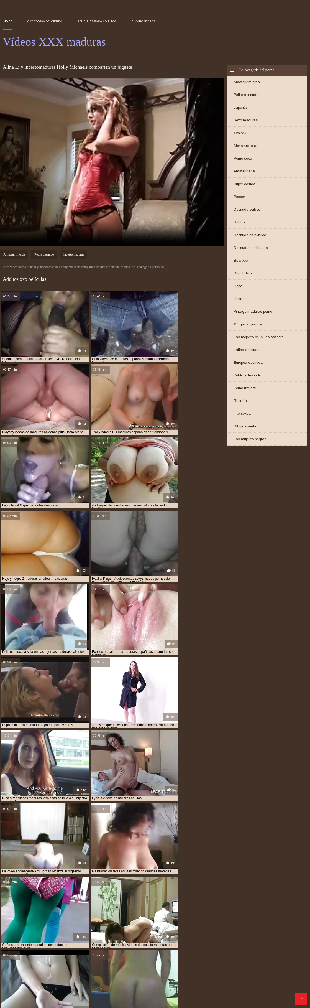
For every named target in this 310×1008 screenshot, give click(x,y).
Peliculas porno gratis (129, 964)
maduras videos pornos (145, 936)
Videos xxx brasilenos (83, 969)
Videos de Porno (202, 991)
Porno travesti (245, 388)
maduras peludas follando (245, 933)
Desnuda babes (247, 210)
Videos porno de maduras (168, 986)
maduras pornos (77, 936)
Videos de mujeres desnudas (101, 991)
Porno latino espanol (71, 955)
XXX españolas (249, 960)
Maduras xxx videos (153, 960)
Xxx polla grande (248, 325)
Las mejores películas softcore (258, 337)
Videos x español (214, 986)
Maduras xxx (93, 964)
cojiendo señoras (54, 927)
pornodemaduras (77, 943)
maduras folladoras (267, 930)
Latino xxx (37, 955)
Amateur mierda (247, 82)
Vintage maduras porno (253, 312)
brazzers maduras (19, 927)
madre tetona (133, 927)
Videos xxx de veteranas (243, 973)
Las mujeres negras (250, 439)
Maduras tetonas (238, 991)
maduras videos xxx (185, 936)
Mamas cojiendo (273, 991)
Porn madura (90, 986)
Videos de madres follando (261, 982)
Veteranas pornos (181, 982)
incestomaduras (73, 255)
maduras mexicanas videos (146, 933)
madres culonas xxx (167, 927)
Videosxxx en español (130, 973)
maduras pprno (108, 936)
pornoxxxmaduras (112, 943)
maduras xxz (13, 939)
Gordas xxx (14, 982)
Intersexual (243, 414)
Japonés (240, 108)
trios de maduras (60, 946)
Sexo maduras (246, 121)
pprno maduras (145, 943)
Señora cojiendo (259, 995)
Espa (297, 991)
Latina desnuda (247, 350)
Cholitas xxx (65, 964)
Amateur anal (245, 172)
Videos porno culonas (175, 964)
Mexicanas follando (255, 964)
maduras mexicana (104, 933)
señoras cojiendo (244, 943)
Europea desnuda (248, 363)
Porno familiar (189, 960)
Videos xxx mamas (43, 973)
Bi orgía (240, 401)
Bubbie (239, 223)
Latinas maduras (199, 973)
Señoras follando (104, 978)
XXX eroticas (60, 960)
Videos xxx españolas (26, 978)
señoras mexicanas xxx (22, 946)
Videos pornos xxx (171, 995)
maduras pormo (44, 936)
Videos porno (104, 982)
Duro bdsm (243, 274)
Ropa (238, 286)
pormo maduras (44, 943)
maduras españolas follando (172, 930)
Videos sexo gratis (40, 969)
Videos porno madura (54, 986)
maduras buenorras (41, 930)
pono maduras (15, 943)
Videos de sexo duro (260, 955)
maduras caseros (76, 930)
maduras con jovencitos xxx (120, 930)
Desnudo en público (250, 235)
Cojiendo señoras (67, 978)
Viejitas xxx (14, 955)
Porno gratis (25, 991)
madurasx (37, 939)
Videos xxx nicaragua (130, 995)
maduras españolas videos (223, 930)
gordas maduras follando (95, 927)
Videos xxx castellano (140, 982)
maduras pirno (285, 933)
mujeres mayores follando (193, 939)
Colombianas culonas (86, 973)
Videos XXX (225, 955)
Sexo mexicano (44, 982)
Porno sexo (243, 159)
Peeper (239, 197)
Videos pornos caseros (55, 995)
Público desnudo (247, 376)
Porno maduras (56, 991)
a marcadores (143, 21)
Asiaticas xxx (93, 995)
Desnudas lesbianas (251, 248)
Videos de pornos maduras (161, 969)
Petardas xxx (246, 986)
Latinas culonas (216, 982)
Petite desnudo (246, 95)
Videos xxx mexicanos (116, 955)
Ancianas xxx (218, 960)
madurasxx (59, 939)
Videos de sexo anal (275, 978)
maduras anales (252, 927)
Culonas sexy (240, 978)
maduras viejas (219, 936)
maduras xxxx (285, 936)
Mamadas (151, 955)
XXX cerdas (119, 969)
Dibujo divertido (246, 427)
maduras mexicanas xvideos (196, 933)
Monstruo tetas (246, 146)
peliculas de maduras (239, 939)
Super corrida (244, 184)
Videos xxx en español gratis (103, 960)
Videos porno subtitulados (158, 991)
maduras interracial (66, 933)
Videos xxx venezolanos (216, 995)
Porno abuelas (280, 960)
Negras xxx (274, 986)
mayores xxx (155, 939)
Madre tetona (168, 973)
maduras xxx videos (252, 936)
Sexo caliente (75, 982)
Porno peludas (36, 964)
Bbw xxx (241, 261)
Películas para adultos (97, 21)
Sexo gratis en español (188, 955)
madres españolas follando (211, 927)
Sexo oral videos (216, 964)
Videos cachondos (287, 973)
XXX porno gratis (123, 986)
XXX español (16, 995)
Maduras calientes (141, 978)
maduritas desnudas (90, 939)
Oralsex (240, 133)
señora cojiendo (211, 943)
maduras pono (15, 936)
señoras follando (278, 943)
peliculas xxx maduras (280, 939)
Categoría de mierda (44, 21)
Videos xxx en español (272, 969)
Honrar (239, 299)
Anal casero (212, 978)
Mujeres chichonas (180, 978)
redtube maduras (177, 943)
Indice (7, 21)
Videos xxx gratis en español (219, 969)
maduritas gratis (125, 939)
